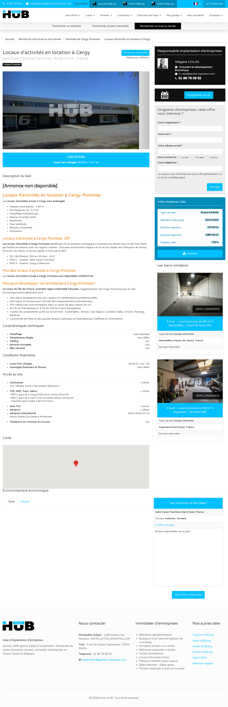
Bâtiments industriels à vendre (157, 649)
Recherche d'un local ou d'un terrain (39, 39)
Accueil (9, 39)
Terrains (198, 157)
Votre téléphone (166, 162)
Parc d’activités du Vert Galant (188, 503)
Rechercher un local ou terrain (158, 26)
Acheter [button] (106, 15)
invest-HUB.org (165, 3)
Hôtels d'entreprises (151, 653)
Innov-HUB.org (202, 640)
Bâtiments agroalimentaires (155, 634)
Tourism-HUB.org (203, 634)
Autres (212, 157)
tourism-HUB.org (107, 3)
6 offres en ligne (164, 524)
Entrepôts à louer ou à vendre (157, 646)
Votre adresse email (169, 145)
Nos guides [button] (174, 15)
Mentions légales (203, 663)
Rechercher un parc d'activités (110, 26)
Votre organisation (168, 122)
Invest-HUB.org (202, 646)
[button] (197, 3)
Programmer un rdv (198, 95)
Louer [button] (90, 15)
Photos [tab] (25, 501)
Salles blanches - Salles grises (156, 664)
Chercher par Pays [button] (149, 15)
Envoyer (215, 186)
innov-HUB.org (137, 3)
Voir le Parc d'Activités (135, 52)
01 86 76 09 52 (14, 3)
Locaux (183, 157)
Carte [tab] (11, 501)
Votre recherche (166, 157)
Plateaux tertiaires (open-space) (158, 661)
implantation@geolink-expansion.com (50, 3)
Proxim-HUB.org (203, 652)
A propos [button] (216, 15)
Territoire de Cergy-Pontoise (82, 39)
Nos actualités (195, 15)
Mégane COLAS (187, 62)
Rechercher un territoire (66, 26)
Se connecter (214, 4)
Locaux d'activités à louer (154, 657)
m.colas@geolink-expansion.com (197, 73)
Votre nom (163, 134)
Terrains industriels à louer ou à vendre (162, 668)
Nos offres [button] (72, 15)
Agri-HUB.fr (200, 657)
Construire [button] (124, 15)
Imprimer (190, 253)
